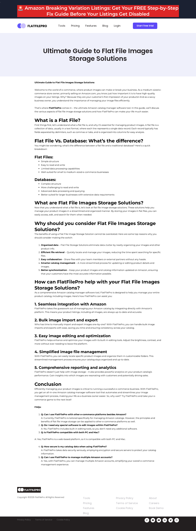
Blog (105, 26)
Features (91, 26)
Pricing (75, 26)
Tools (61, 26)
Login (117, 26)
